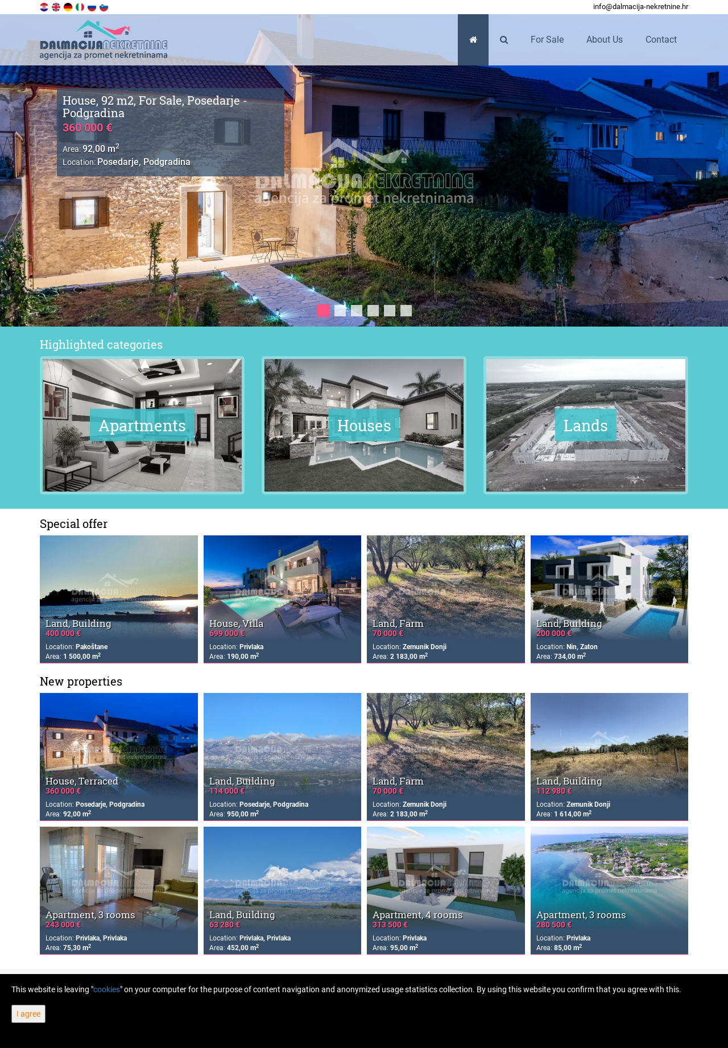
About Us (604, 39)
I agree (28, 1013)
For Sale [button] (547, 39)
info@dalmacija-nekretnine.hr (640, 6)
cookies (106, 989)
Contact (661, 39)
